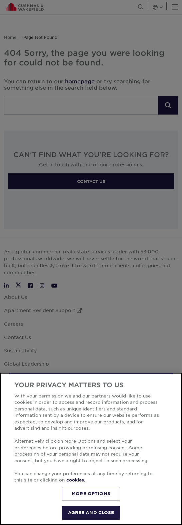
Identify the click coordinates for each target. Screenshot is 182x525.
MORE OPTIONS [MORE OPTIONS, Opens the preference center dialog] (91, 493)
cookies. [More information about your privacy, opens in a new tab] (75, 479)
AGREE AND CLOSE (91, 512)
